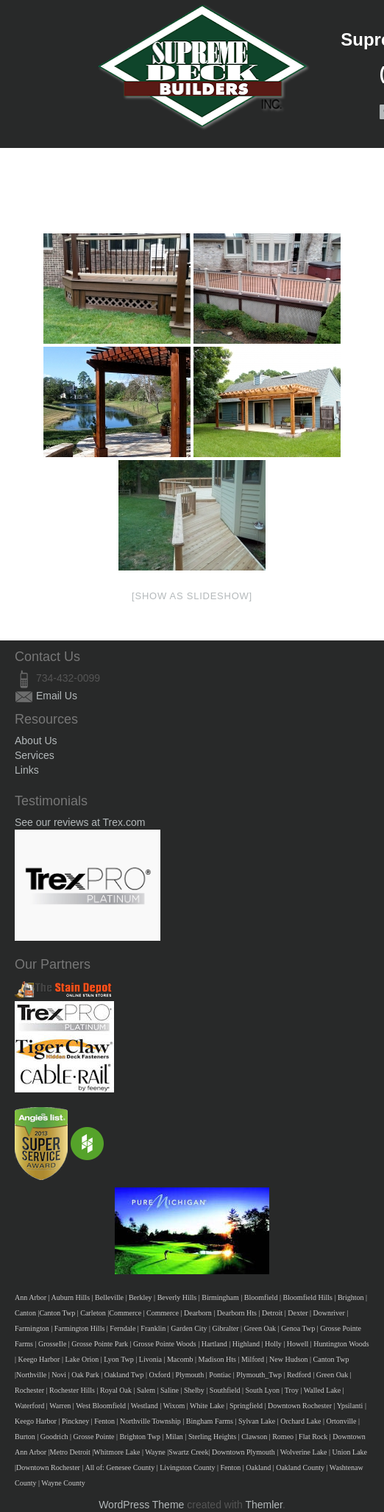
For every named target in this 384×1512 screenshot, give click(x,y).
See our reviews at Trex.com (80, 822)
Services (34, 755)
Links (27, 770)
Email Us (56, 696)
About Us (36, 740)
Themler (263, 1505)
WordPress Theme (141, 1505)
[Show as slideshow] (192, 595)
